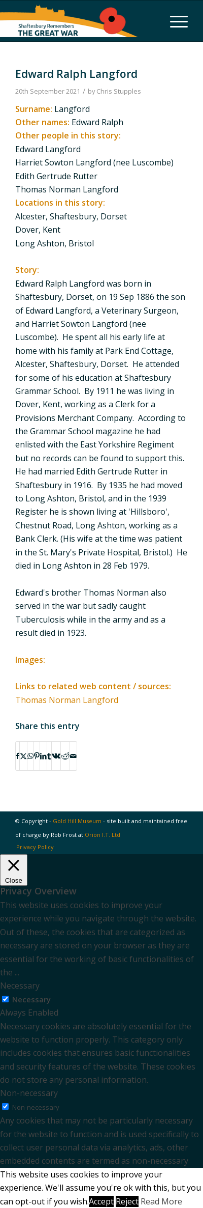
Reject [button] (127, 1201)
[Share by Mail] (73, 756)
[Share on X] (23, 756)
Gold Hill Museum (77, 821)
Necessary (31, 999)
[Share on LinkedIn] (43, 756)
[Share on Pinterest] (37, 756)
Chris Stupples (118, 91)
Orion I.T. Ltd (102, 834)
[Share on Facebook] (17, 756)
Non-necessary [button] (29, 1093)
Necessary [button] (20, 985)
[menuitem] (174, 21)
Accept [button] (101, 1201)
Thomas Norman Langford (66, 700)
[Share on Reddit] (65, 756)
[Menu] (174, 21)
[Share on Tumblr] (49, 756)
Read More (161, 1201)
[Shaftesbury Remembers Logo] (69, 21)
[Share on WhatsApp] (30, 756)
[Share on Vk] (56, 756)
